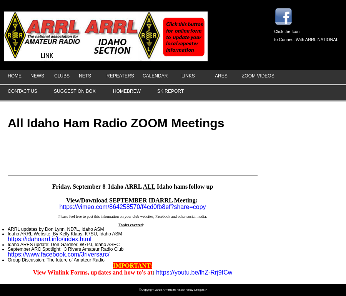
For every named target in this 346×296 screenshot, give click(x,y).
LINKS (188, 76)
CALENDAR (155, 76)
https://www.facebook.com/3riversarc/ (59, 254)
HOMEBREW (127, 91)
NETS (85, 76)
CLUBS (62, 76)
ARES (221, 76)
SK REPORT (170, 91)
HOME (15, 76)
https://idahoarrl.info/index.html (49, 239)
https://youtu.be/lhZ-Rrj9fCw (194, 272)
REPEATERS (120, 76)
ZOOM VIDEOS (258, 76)
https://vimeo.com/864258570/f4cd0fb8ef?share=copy (132, 207)
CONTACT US (22, 91)
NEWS (37, 76)
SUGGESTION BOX (75, 91)
